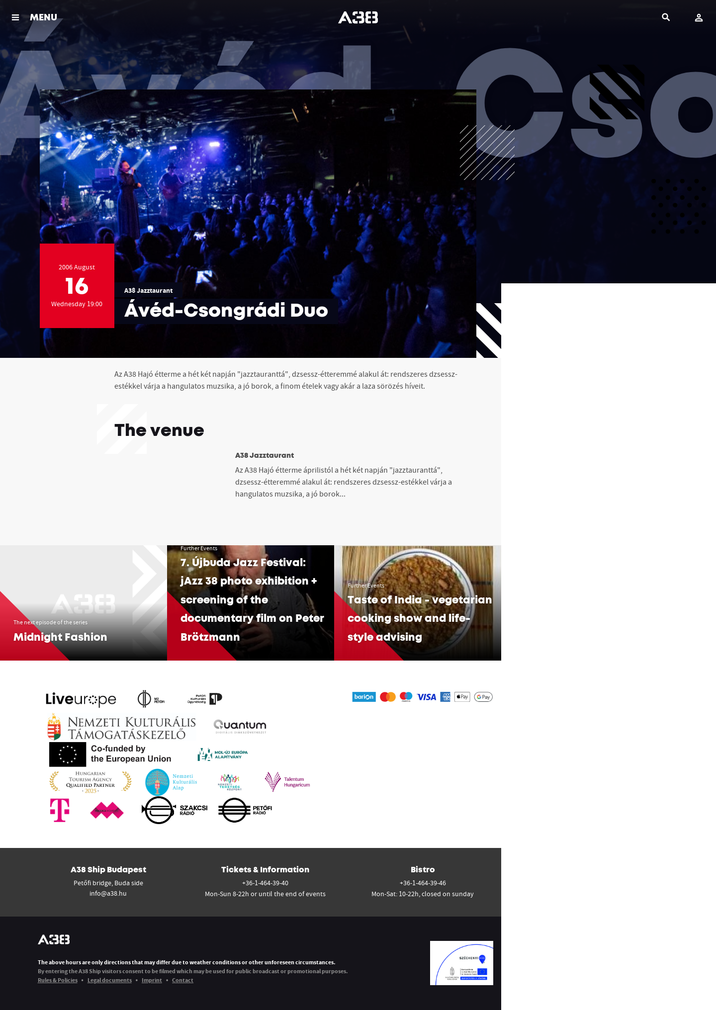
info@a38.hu (108, 893)
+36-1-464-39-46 (423, 882)
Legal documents (110, 980)
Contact (182, 980)
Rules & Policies (58, 980)
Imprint (152, 980)
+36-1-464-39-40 (265, 882)
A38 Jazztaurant (148, 290)
